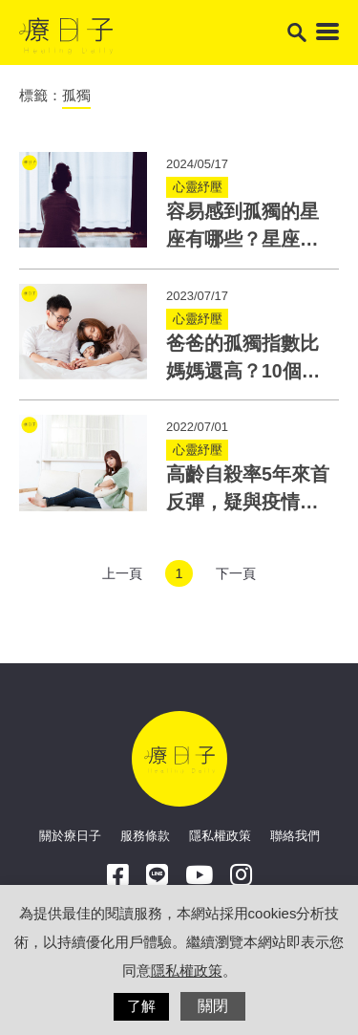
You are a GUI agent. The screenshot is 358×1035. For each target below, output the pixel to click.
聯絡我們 (295, 836)
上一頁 (122, 573)
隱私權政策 (220, 836)
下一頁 (236, 573)
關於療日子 (70, 836)
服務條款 (145, 836)
